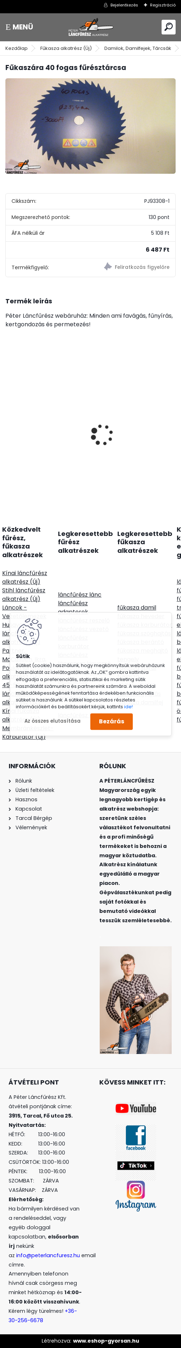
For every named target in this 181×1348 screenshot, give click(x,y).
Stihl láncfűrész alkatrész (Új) (23, 594)
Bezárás (111, 721)
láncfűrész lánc (79, 595)
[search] (169, 27)
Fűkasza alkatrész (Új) (66, 48)
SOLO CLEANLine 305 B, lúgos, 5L (129, 438)
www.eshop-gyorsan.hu (106, 1340)
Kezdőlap (16, 48)
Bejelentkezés (124, 5)
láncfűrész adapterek (73, 607)
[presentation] (9, 422)
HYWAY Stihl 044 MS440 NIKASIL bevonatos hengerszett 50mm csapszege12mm (44, 417)
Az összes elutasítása (52, 721)
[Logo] (90, 27)
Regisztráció (163, 5)
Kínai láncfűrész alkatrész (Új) (24, 577)
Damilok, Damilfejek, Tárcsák (137, 48)
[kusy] (25, 473)
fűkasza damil (136, 607)
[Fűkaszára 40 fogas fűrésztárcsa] (90, 126)
